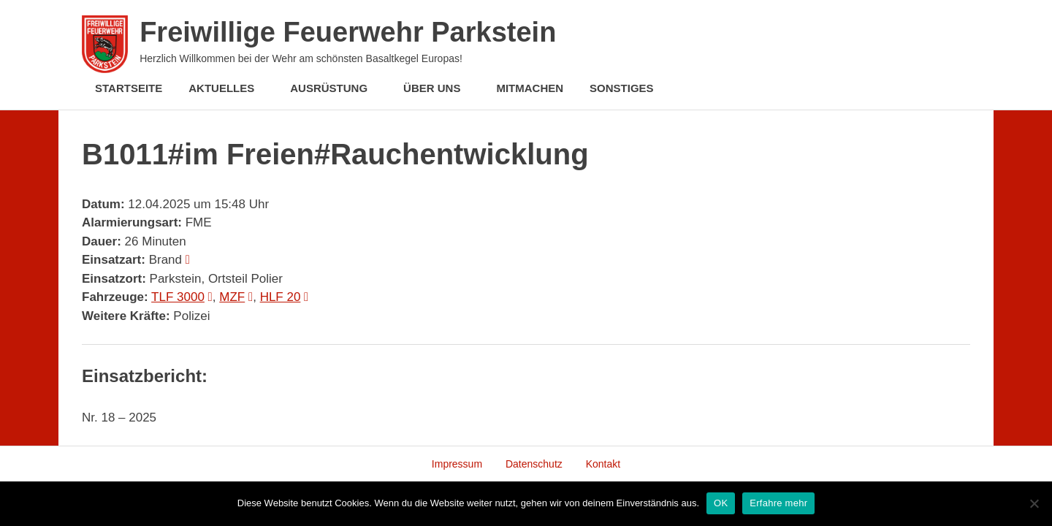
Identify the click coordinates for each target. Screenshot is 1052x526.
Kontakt (603, 464)
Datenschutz (534, 464)
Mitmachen (529, 88)
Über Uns (439, 88)
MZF (232, 297)
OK (721, 503)
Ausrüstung (336, 88)
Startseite (128, 88)
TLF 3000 (178, 297)
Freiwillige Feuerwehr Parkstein (348, 32)
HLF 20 (280, 297)
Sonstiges (629, 88)
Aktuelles (229, 88)
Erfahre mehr (778, 503)
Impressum (457, 464)
